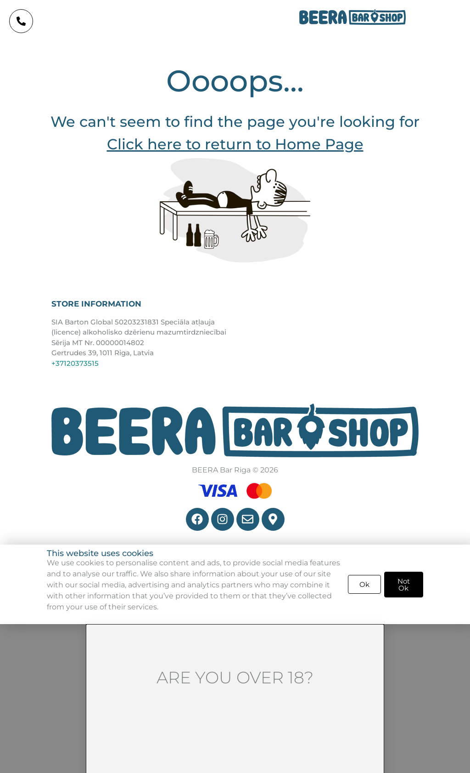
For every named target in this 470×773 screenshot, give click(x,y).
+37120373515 (75, 363)
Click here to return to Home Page (235, 144)
